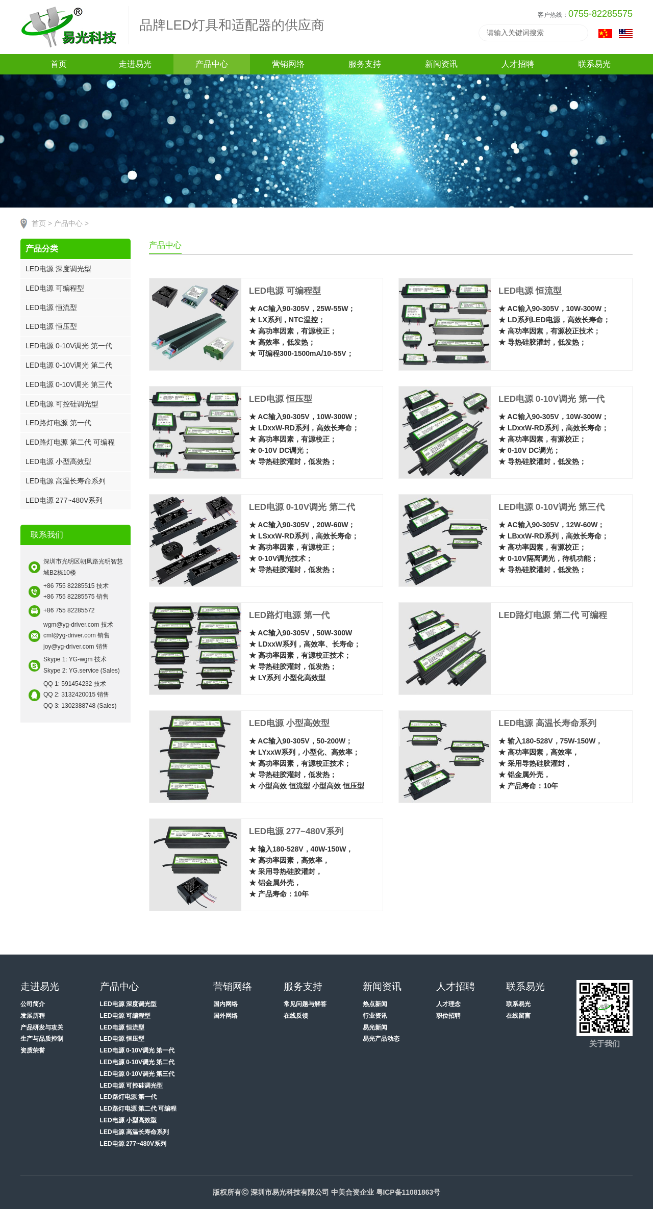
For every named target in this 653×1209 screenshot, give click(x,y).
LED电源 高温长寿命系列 (66, 481)
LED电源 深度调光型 (58, 269)
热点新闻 (375, 1004)
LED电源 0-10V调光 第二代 (69, 365)
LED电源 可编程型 (55, 288)
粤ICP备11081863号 (408, 1192)
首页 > (42, 223)
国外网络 (225, 1015)
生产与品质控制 (41, 1038)
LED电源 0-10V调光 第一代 (69, 346)
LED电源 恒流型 (51, 307)
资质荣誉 (32, 1050)
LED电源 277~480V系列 (64, 500)
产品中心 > (71, 223)
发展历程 (32, 1015)
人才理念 (448, 1004)
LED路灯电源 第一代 (58, 423)
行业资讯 (375, 1015)
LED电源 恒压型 (51, 326)
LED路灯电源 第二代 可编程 (70, 442)
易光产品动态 (381, 1038)
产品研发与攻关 (41, 1027)
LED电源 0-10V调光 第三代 (69, 384)
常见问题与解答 (305, 1004)
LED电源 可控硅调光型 (62, 404)
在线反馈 (296, 1015)
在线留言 (518, 1015)
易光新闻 (375, 1027)
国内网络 (225, 1004)
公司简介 (32, 1004)
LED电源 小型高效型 (58, 461)
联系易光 (518, 1004)
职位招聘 (448, 1015)
